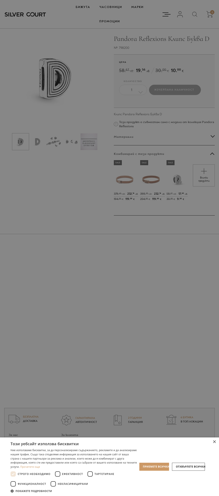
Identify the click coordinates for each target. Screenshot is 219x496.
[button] (74, 491)
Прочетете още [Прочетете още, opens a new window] (30, 467)
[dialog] (109, 248)
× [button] (214, 442)
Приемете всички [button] (156, 466)
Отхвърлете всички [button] (190, 466)
